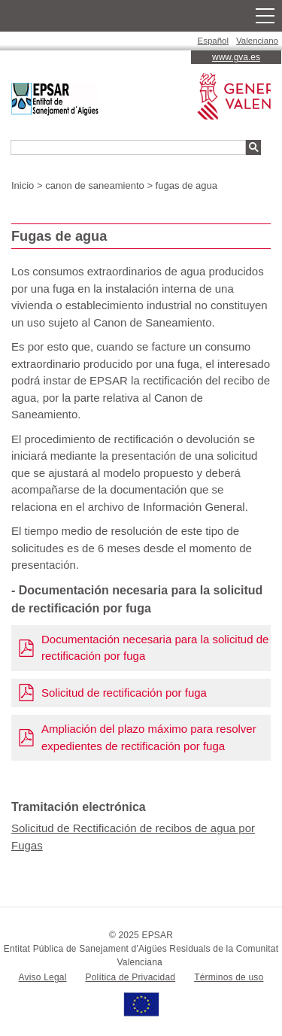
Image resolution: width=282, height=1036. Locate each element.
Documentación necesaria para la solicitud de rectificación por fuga (154, 648)
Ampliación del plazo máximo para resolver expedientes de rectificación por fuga (148, 737)
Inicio (22, 185)
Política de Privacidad (131, 977)
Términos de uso (228, 977)
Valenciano (257, 40)
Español (213, 40)
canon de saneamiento (94, 185)
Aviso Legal (43, 977)
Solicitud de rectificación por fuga (124, 692)
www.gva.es (236, 57)
